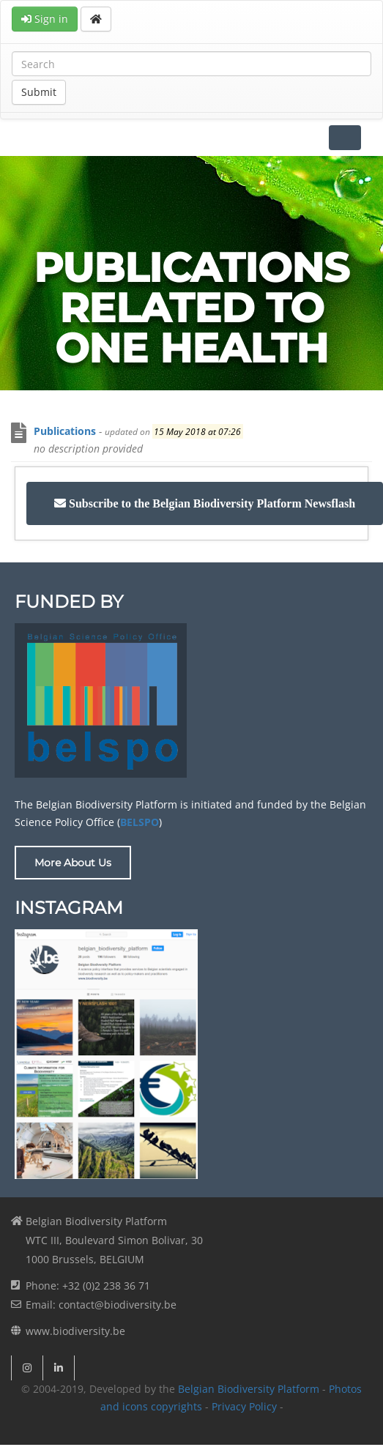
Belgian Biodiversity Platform (248, 1389)
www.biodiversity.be (75, 1331)
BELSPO (139, 822)
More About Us (72, 862)
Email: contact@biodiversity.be (101, 1305)
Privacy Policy (244, 1406)
